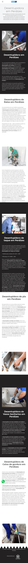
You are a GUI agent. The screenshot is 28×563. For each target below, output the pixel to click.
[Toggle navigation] (2, 1)
